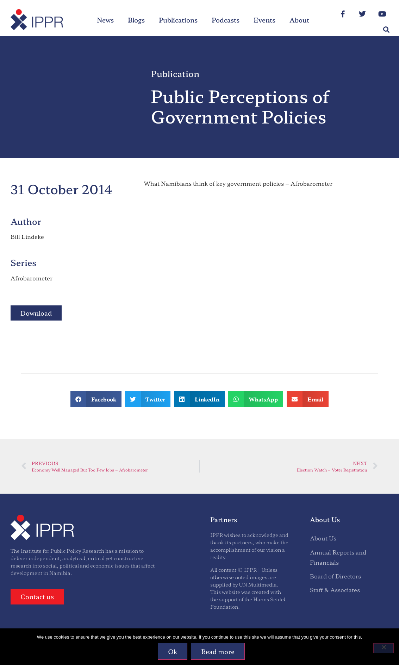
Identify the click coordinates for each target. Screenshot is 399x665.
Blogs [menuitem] (136, 19)
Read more (218, 651)
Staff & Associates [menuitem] (335, 589)
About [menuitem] (299, 19)
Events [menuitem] (264, 19)
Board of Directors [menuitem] (335, 576)
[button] (386, 30)
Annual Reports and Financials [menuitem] (338, 557)
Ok (172, 651)
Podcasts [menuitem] (225, 19)
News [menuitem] (105, 19)
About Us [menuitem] (323, 538)
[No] (383, 648)
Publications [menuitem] (178, 19)
